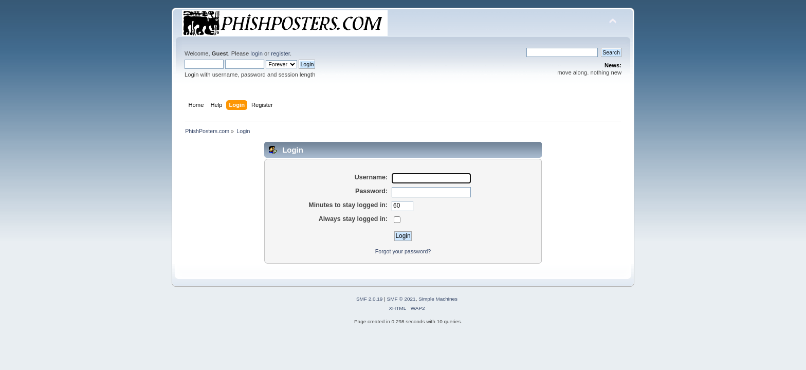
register (280, 53)
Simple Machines (437, 299)
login (256, 53)
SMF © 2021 (401, 299)
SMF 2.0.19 (369, 299)
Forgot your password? (403, 251)
